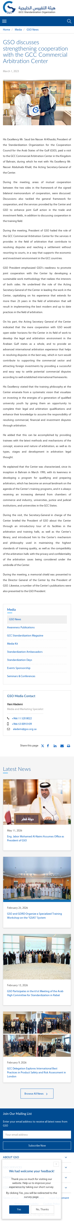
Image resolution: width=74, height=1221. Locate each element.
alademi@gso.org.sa (25, 729)
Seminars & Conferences (21, 676)
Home (6, 29)
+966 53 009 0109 (22, 724)
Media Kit (12, 643)
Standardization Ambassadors (25, 651)
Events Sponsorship (18, 668)
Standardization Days (19, 660)
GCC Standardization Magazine (25, 635)
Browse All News (37, 1093)
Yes (19, 1209)
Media (18, 29)
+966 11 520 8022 (22, 718)
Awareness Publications (21, 627)
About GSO (37, 1158)
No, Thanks (42, 1209)
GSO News (33, 29)
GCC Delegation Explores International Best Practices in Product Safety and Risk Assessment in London (36, 1072)
